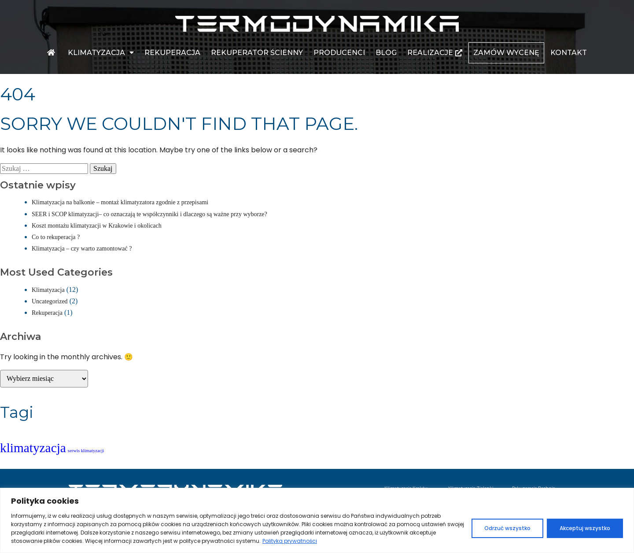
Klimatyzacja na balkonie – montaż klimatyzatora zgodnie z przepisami (120, 202)
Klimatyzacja (48, 290)
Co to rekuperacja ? (56, 237)
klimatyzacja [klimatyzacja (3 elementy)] (33, 448)
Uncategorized (50, 301)
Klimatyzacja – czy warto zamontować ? (82, 248)
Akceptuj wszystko (585, 528)
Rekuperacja (47, 313)
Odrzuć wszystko (507, 528)
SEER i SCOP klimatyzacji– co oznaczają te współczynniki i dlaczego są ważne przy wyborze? (149, 214)
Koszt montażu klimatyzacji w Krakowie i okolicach (97, 225)
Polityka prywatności (289, 541)
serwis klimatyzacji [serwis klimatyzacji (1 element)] (86, 450)
